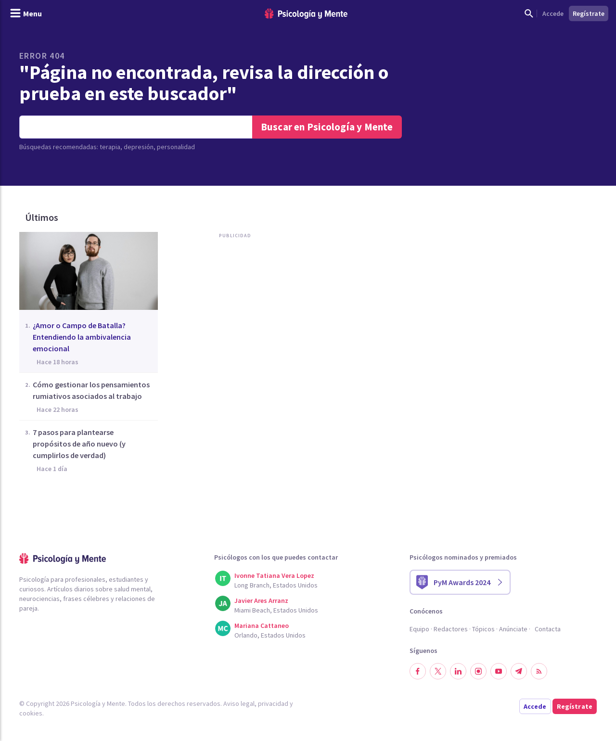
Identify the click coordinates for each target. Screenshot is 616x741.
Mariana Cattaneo (261, 625)
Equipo (419, 629)
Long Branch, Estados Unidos (276, 585)
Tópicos (483, 629)
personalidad (176, 146)
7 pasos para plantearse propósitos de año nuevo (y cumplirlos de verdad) (79, 443)
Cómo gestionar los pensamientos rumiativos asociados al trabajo (91, 390)
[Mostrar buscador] (529, 13)
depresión (139, 146)
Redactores (451, 629)
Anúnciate (513, 629)
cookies (30, 713)
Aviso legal (239, 703)
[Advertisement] (238, 341)
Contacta (548, 629)
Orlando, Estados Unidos (270, 635)
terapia (110, 146)
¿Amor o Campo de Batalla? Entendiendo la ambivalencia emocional (82, 336)
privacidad (273, 703)
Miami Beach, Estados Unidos (276, 610)
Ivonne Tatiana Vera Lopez (274, 575)
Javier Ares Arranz (261, 600)
